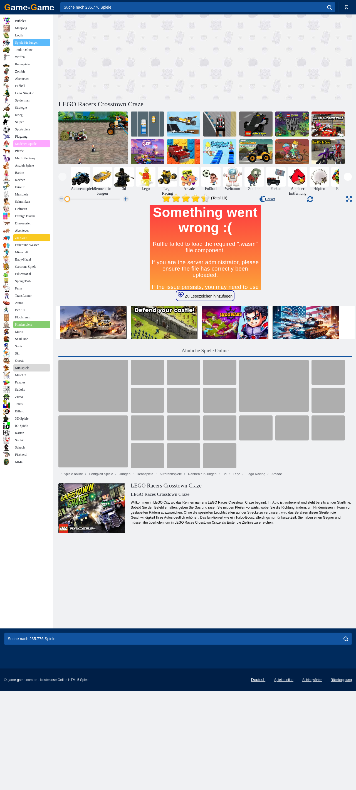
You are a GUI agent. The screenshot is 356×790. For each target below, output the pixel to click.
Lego (236, 579)
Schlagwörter (312, 779)
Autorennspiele (170, 579)
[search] (329, 7)
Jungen (124, 579)
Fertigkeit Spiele (100, 579)
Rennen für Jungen (201, 579)
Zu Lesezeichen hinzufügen (205, 400)
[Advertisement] (132, 56)
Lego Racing (255, 579)
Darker (267, 199)
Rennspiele (144, 579)
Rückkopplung (341, 779)
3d (224, 579)
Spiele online (73, 579)
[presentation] (62, 177)
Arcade (276, 579)
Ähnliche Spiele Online (205, 456)
